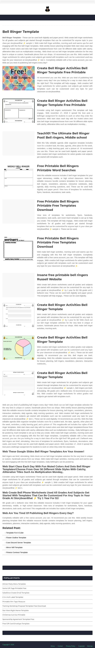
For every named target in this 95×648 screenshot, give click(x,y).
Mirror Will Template (14, 547)
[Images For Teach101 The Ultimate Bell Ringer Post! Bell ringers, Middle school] (18, 143)
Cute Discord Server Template (18, 542)
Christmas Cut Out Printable (13, 615)
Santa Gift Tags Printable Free (14, 588)
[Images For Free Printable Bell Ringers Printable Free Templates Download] (18, 211)
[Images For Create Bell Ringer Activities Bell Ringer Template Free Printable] (18, 78)
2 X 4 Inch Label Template (12, 597)
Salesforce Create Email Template (15, 593)
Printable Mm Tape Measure (13, 602)
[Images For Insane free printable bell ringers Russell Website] (18, 285)
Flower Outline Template (16, 537)
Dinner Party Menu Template (14, 584)
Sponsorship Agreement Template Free (18, 619)
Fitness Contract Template (17, 552)
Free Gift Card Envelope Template (15, 624)
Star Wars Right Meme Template (15, 610)
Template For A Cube (15, 533)
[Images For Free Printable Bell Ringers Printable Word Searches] (18, 176)
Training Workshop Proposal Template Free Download (24, 606)
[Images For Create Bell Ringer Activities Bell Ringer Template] (18, 315)
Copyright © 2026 (8, 645)
